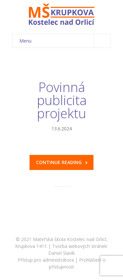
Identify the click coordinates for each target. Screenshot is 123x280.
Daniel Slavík (61, 253)
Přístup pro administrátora (46, 260)
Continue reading (61, 162)
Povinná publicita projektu (62, 100)
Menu (65, 41)
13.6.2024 (61, 128)
